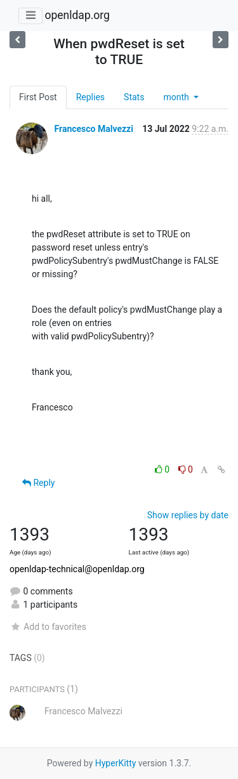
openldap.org (76, 15)
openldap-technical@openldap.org (77, 569)
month (177, 97)
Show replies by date (187, 515)
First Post (38, 97)
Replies (90, 97)
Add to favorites (48, 627)
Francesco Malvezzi (93, 129)
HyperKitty (115, 763)
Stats (134, 97)
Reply (38, 483)
